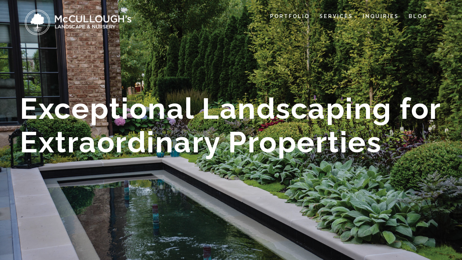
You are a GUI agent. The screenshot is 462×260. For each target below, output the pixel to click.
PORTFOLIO (290, 16)
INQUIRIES (381, 16)
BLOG (418, 16)
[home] (78, 22)
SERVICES (336, 16)
